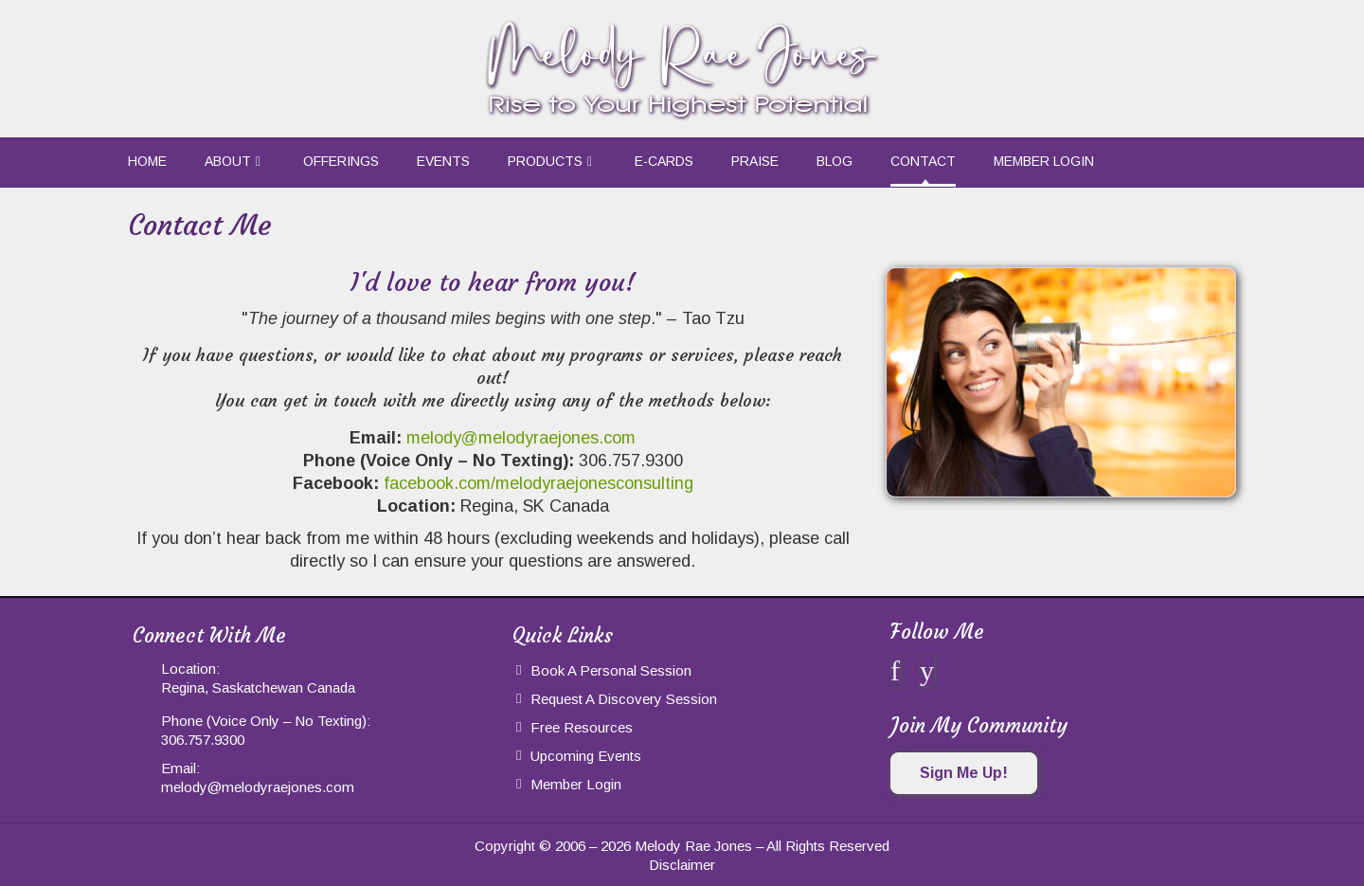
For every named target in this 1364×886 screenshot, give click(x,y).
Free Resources (581, 727)
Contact (923, 161)
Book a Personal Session (610, 670)
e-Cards (664, 161)
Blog (834, 161)
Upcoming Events (585, 756)
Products (545, 161)
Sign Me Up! (964, 773)
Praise (755, 161)
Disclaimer (682, 865)
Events (443, 161)
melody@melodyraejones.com (521, 437)
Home (147, 161)
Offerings (341, 161)
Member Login (1044, 161)
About (228, 161)
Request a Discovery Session (623, 699)
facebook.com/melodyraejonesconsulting (538, 483)
